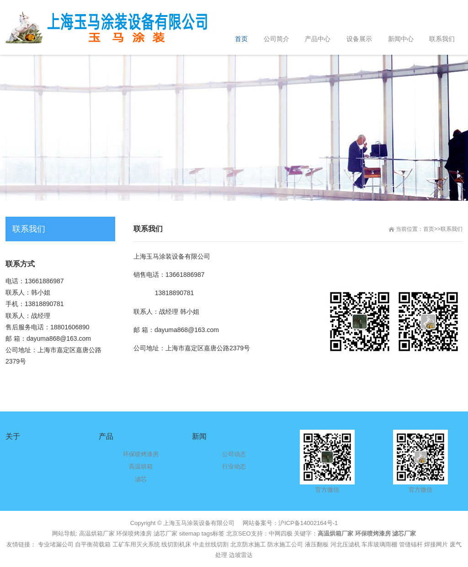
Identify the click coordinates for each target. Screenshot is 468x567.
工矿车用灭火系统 (136, 544)
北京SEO (238, 533)
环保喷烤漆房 (134, 533)
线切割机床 (176, 544)
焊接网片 (436, 544)
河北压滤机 (345, 544)
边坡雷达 (241, 554)
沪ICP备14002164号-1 (308, 523)
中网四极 (280, 533)
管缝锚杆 (411, 544)
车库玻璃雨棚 (379, 544)
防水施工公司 (285, 544)
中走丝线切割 (211, 544)
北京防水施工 (248, 544)
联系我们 (452, 229)
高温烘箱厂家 (97, 533)
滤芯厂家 (165, 533)
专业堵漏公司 (56, 544)
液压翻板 (317, 544)
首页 (428, 229)
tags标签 (213, 533)
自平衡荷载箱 (93, 544)
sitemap (189, 533)
